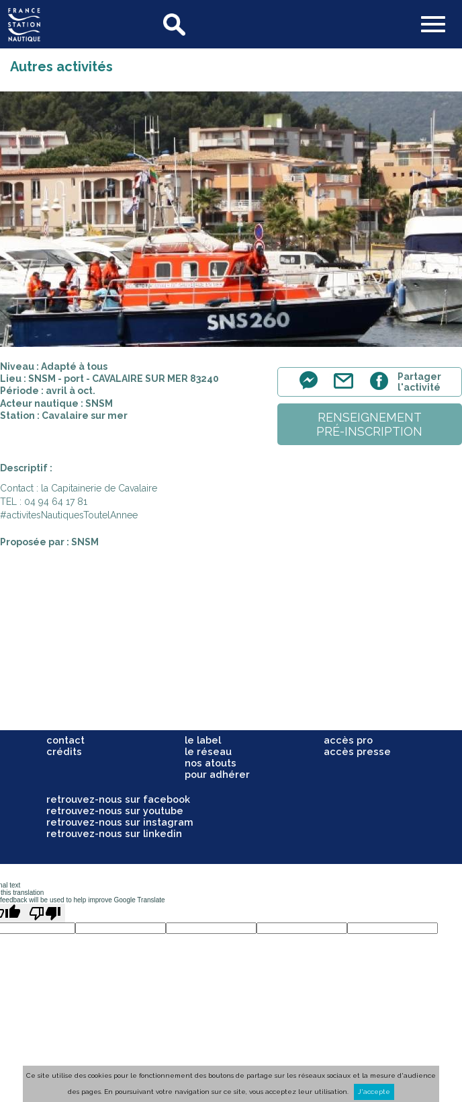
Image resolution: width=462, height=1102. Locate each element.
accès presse (357, 751)
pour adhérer (217, 774)
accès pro (348, 740)
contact (65, 740)
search (175, 24)
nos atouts (210, 763)
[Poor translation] (45, 913)
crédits (64, 751)
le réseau (208, 751)
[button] (433, 25)
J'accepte (374, 1091)
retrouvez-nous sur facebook (118, 799)
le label (203, 740)
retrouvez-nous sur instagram (119, 822)
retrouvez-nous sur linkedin (114, 833)
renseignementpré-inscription (369, 424)
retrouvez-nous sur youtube (114, 810)
